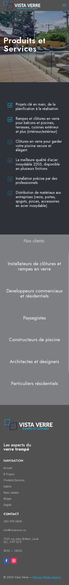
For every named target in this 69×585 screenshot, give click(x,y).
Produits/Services (13, 480)
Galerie (7, 486)
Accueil (7, 468)
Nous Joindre (11, 492)
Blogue (7, 498)
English (7, 505)
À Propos (8, 474)
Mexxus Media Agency (47, 577)
